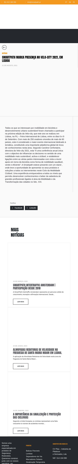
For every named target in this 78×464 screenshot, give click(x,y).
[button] (17, 208)
